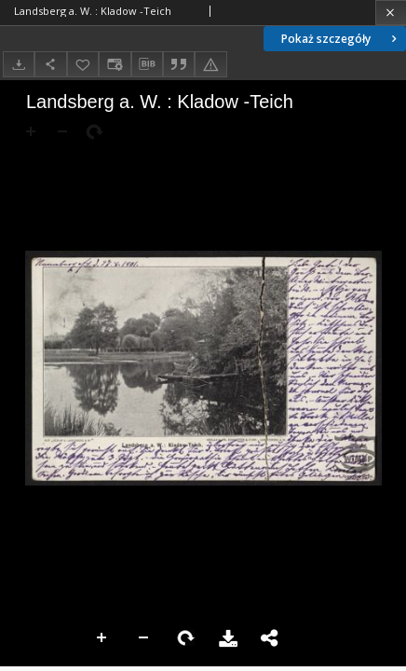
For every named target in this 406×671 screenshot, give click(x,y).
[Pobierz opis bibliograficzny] (147, 64)
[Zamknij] (390, 12)
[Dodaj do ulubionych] (83, 63)
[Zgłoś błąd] (210, 63)
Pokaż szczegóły (340, 39)
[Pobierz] (18, 63)
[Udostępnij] (50, 63)
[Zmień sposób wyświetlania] (114, 63)
